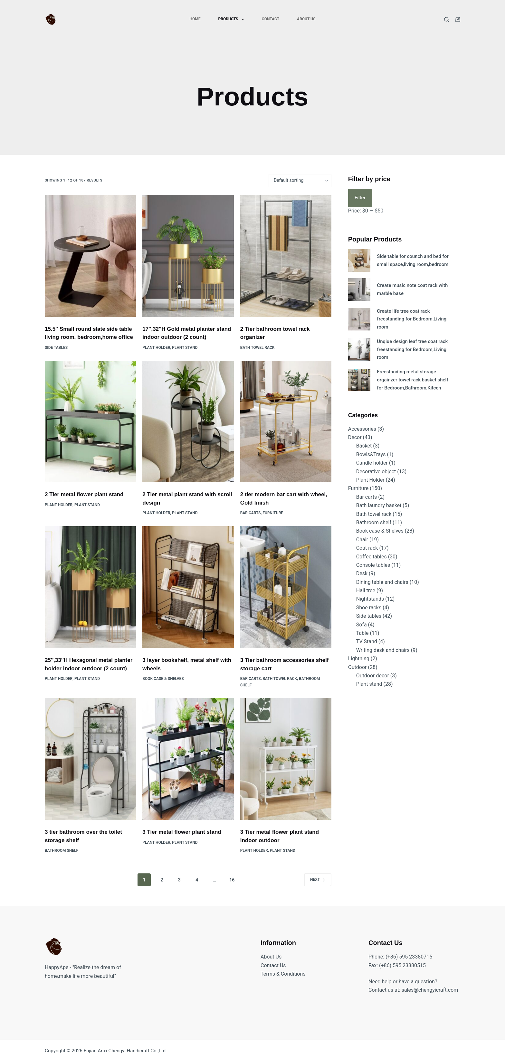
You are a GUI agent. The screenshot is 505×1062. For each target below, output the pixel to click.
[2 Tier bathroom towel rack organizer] (285, 256)
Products (232, 19)
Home (195, 19)
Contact (270, 19)
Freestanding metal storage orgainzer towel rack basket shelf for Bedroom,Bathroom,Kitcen (412, 380)
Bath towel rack (257, 347)
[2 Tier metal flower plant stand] (90, 422)
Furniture (273, 513)
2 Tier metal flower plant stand (84, 494)
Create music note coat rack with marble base (412, 289)
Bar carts (250, 513)
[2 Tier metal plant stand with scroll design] (187, 422)
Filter (360, 198)
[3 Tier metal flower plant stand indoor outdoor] (285, 759)
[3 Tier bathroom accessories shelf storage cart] (285, 587)
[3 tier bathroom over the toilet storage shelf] (90, 759)
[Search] (446, 19)
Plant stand (184, 347)
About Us (306, 19)
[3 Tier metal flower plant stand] (187, 759)
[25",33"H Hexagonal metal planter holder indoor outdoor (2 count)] (90, 587)
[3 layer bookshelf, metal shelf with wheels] (187, 587)
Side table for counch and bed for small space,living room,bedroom (412, 260)
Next (317, 879)
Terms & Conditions (283, 974)
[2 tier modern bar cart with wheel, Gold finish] (285, 422)
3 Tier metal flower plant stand (181, 832)
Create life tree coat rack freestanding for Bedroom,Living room (411, 319)
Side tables (56, 347)
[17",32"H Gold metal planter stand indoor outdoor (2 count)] (187, 256)
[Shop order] (300, 180)
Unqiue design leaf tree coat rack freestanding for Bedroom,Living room (412, 349)
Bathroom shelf (61, 850)
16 (231, 879)
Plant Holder (156, 347)
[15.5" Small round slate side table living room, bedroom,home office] (90, 256)
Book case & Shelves (163, 678)
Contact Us (273, 965)
